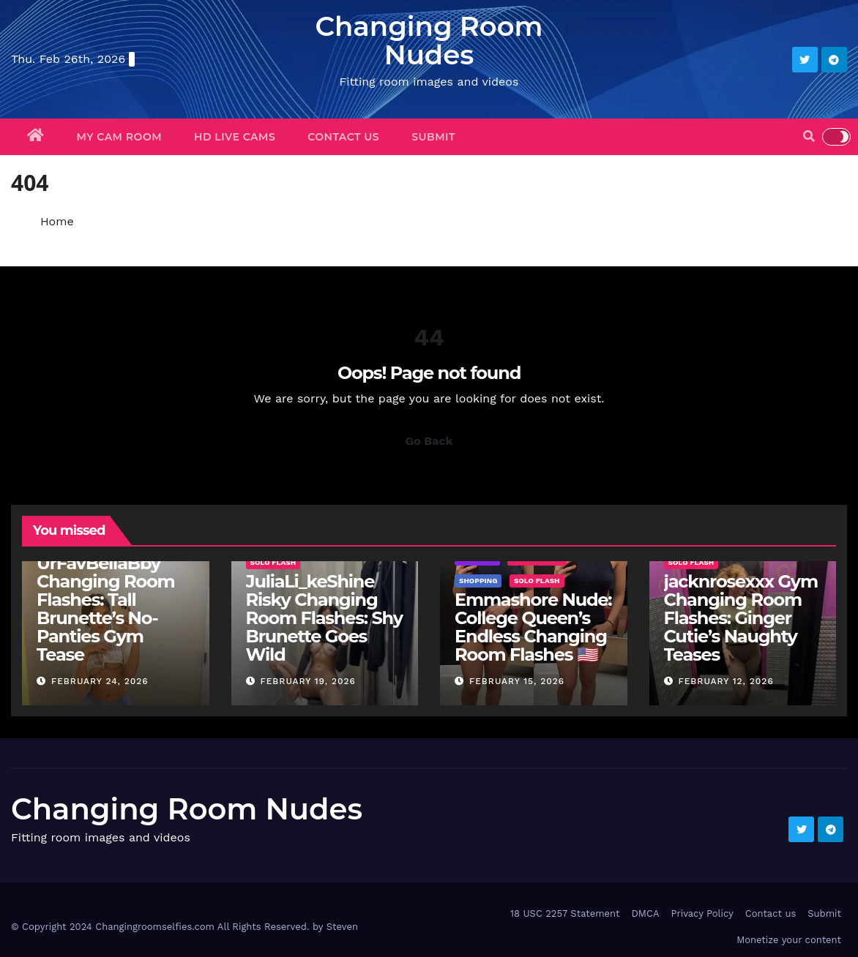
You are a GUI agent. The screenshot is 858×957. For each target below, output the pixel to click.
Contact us (343, 136)
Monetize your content (788, 939)
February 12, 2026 (725, 681)
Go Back (429, 441)
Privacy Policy (702, 913)
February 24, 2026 (100, 681)
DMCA (645, 913)
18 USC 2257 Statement (565, 913)
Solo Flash (273, 562)
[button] (809, 136)
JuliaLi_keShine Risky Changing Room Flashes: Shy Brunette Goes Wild (324, 618)
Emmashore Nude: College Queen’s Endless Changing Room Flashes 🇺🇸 (533, 627)
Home (57, 221)
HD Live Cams (234, 136)
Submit (433, 136)
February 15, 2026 (516, 681)
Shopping (478, 581)
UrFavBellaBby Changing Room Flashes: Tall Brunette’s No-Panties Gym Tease (105, 608)
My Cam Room (120, 136)
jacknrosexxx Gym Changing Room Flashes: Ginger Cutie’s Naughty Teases (741, 618)
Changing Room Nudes (428, 40)
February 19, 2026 (308, 681)
